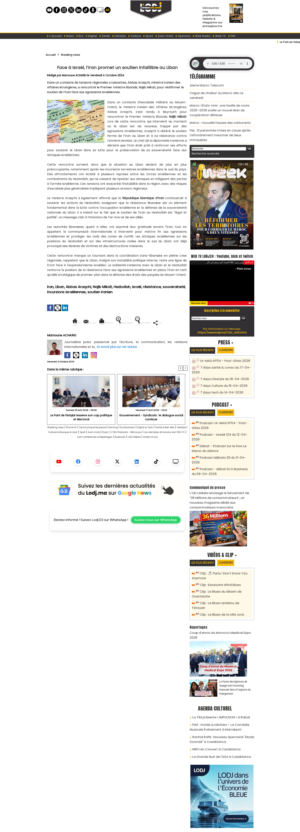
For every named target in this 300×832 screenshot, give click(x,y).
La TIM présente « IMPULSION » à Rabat (217, 680)
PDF (232, 36)
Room (169, 445)
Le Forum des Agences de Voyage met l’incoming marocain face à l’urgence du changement (235, 651)
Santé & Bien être (63, 445)
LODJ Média (115, 455)
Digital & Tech (173, 440)
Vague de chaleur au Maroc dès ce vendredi (219, 92)
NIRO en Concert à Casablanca (213, 708)
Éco (80, 36)
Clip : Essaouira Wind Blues (218, 560)
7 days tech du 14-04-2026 (219, 382)
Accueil (52, 54)
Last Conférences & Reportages (163, 450)
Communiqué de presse (107, 440)
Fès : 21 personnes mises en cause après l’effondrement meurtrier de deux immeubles (220, 122)
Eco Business (151, 440)
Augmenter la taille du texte (163, 322)
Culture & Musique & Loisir (113, 445)
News (69, 36)
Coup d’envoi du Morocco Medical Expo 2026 (219, 601)
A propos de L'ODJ (73, 809)
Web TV (219, 36)
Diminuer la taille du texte (107, 335)
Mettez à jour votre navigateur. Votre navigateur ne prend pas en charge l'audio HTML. (227, 63)
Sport (148, 36)
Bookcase (96, 455)
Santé (104, 36)
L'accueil (54, 36)
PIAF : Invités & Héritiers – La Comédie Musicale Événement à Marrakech (222, 689)
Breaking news (75, 54)
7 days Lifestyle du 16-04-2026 (221, 369)
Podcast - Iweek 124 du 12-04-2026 (224, 424)
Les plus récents (204, 342)
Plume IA (79, 440)
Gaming (133, 440)
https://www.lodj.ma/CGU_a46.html (222, 323)
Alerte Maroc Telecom (204, 85)
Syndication (159, 827)
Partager (141, 335)
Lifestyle (119, 36)
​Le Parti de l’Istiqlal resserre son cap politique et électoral (81, 430)
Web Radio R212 (228, 810)
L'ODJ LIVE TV (175, 809)
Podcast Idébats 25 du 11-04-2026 (224, 441)
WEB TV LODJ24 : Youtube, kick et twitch (222, 243)
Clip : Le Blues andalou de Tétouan (224, 577)
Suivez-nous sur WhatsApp (156, 538)
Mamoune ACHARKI (74, 75)
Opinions (183, 36)
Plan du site (140, 827)
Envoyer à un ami (82, 322)
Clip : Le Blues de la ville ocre (220, 583)
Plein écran (245, 260)
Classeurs (231, 341)
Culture (134, 36)
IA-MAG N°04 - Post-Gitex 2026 (222, 352)
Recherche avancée (203, 137)
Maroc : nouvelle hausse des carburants (216, 114)
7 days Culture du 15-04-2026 (221, 376)
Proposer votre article (124, 809)
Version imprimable (118, 322)
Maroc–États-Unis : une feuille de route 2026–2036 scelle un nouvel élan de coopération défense (220, 103)
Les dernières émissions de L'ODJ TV (109, 450)
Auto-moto (164, 36)
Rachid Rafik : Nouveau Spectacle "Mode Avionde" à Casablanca (218, 699)
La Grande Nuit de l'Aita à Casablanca (217, 715)
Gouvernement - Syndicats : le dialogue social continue (151, 430)
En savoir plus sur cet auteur (118, 360)
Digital (91, 36)
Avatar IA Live (137, 455)
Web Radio (201, 36)
